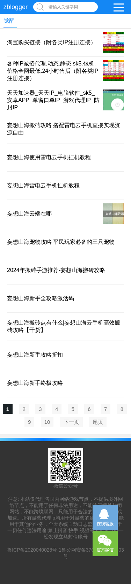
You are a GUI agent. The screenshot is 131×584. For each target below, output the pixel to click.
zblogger (15, 6)
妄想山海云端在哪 (29, 214)
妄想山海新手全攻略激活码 (40, 298)
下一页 (71, 422)
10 (47, 422)
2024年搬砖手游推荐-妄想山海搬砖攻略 (56, 270)
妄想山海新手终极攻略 (35, 383)
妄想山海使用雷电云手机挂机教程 (49, 157)
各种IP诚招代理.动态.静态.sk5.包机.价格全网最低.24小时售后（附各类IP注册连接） (52, 71)
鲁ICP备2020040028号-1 (34, 550)
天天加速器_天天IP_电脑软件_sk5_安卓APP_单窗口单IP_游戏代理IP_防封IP (53, 100)
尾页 (98, 422)
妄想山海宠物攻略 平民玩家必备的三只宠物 (61, 242)
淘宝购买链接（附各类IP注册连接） (51, 42)
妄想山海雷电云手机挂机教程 (43, 185)
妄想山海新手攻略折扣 (35, 355)
